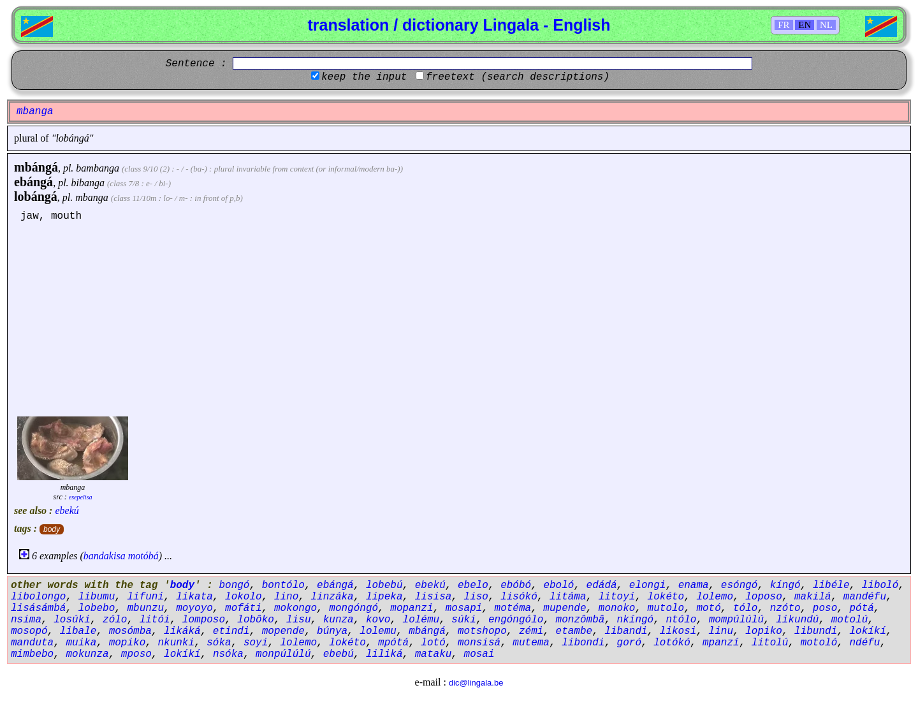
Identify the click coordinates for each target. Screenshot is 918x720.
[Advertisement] (458, 317)
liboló (880, 585)
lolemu (378, 631)
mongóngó (353, 608)
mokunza (87, 654)
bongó (234, 585)
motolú (849, 620)
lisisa (433, 597)
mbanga (91, 197)
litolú (770, 643)
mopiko (127, 643)
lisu (298, 620)
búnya (332, 631)
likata (194, 597)
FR (783, 25)
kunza (338, 620)
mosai (479, 654)
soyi (256, 643)
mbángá (36, 167)
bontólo (283, 585)
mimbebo (32, 654)
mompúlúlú (736, 620)
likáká (182, 631)
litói (155, 620)
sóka (219, 643)
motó (708, 608)
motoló (819, 643)
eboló (558, 585)
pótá (861, 608)
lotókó (671, 643)
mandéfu (864, 597)
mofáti (243, 608)
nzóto (785, 608)
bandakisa (105, 555)
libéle (831, 585)
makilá (812, 597)
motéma (513, 608)
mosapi (464, 608)
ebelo (473, 585)
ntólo (681, 620)
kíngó (785, 585)
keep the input (364, 77)
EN (804, 25)
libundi (815, 631)
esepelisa (80, 497)
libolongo (38, 597)
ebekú (66, 510)
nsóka (228, 654)
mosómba (130, 631)
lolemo (714, 597)
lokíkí (867, 631)
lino (286, 597)
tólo (745, 608)
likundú (797, 620)
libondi (583, 643)
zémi (531, 631)
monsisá (479, 643)
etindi (231, 631)
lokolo (243, 597)
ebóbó (515, 585)
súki (463, 620)
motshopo (482, 631)
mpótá (393, 643)
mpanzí (721, 643)
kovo (378, 620)
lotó (433, 643)
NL (826, 25)
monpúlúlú (283, 654)
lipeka (384, 597)
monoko (617, 608)
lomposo (203, 620)
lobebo (96, 608)
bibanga (88, 182)
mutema (531, 643)
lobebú (384, 585)
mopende (283, 631)
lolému (421, 620)
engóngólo (515, 620)
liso (476, 597)
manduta (32, 643)
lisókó (518, 597)
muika (81, 643)
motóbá (143, 555)
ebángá (33, 182)
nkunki (175, 643)
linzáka (331, 597)
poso (825, 608)
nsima (26, 620)
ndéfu (864, 643)
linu (721, 631)
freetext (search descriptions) (517, 77)
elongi (647, 585)
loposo (763, 597)
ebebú (338, 654)
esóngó (739, 585)
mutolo (666, 608)
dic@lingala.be (476, 682)
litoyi (617, 597)
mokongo (295, 608)
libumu (96, 597)
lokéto (666, 597)
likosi (678, 631)
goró (629, 643)
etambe (574, 631)
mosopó (29, 631)
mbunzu (145, 608)
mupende (564, 608)
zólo (115, 620)
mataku (433, 654)
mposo (136, 654)
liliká (384, 654)
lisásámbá (38, 608)
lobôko (255, 620)
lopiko (763, 631)
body (51, 529)
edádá (601, 585)
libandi (625, 631)
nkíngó (635, 620)
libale (78, 631)
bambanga (97, 168)
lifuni (145, 597)
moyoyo (194, 608)
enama (693, 585)
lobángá (35, 196)
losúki (72, 620)
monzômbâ (580, 620)
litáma (568, 597)
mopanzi (411, 608)
